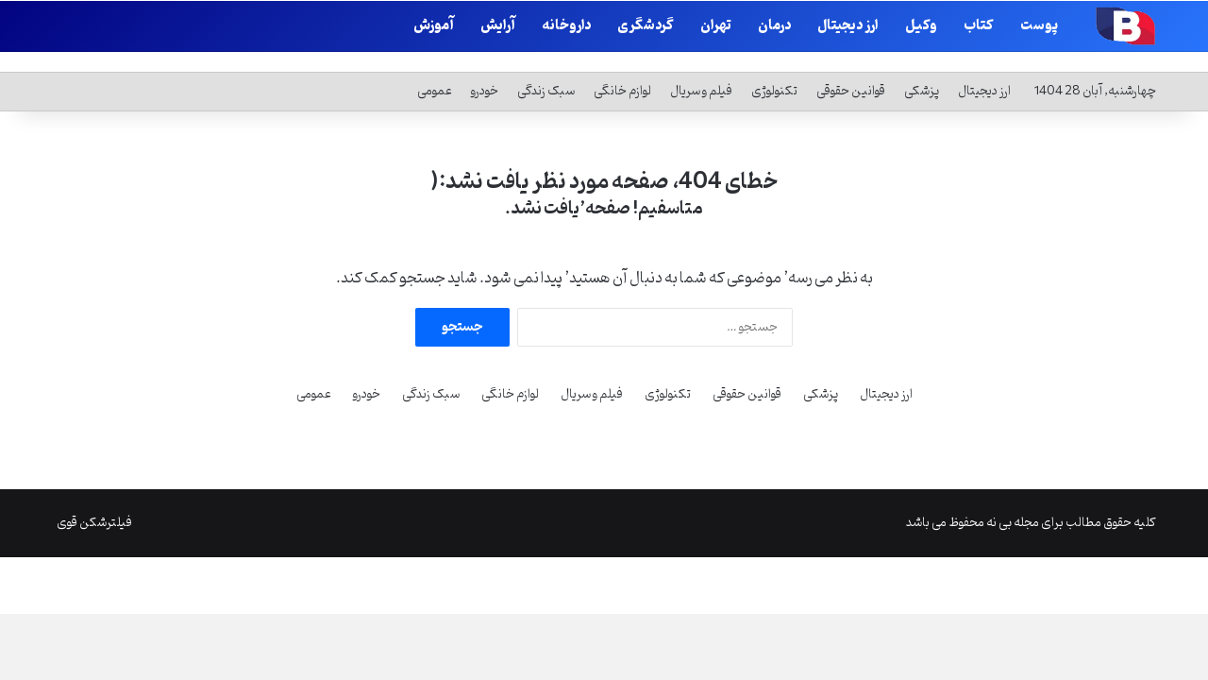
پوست (1039, 26)
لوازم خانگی (622, 69)
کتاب (979, 26)
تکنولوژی (774, 69)
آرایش (497, 26)
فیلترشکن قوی (94, 501)
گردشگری (645, 26)
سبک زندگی (546, 69)
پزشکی (921, 69)
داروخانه (566, 26)
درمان (774, 26)
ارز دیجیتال (848, 26)
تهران (715, 26)
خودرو (484, 69)
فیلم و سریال (701, 69)
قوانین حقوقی (850, 69)
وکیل (921, 26)
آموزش (433, 26)
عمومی (434, 69)
